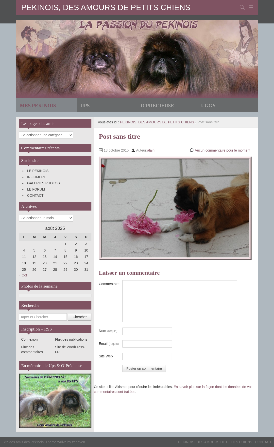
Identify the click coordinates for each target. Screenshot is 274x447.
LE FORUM (36, 189)
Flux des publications (71, 339)
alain (150, 150)
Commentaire (109, 284)
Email (109, 344)
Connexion (29, 339)
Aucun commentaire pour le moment (222, 150)
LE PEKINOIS (38, 171)
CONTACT (35, 195)
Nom (108, 331)
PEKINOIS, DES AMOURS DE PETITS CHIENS (105, 7)
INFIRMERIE (37, 177)
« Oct (23, 275)
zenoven (78, 442)
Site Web (106, 356)
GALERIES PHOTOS (43, 183)
